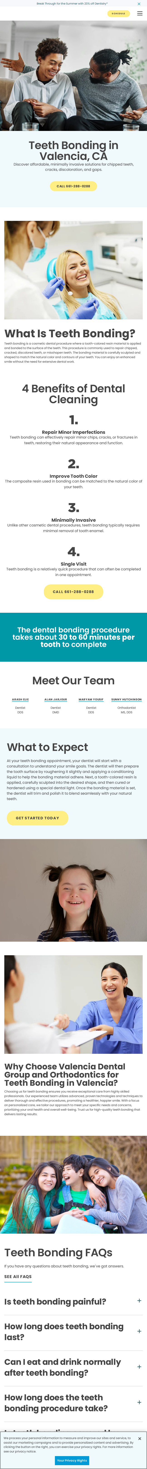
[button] (139, 14)
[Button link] (118, 13)
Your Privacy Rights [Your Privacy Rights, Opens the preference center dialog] (72, 1460)
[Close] (140, 1439)
